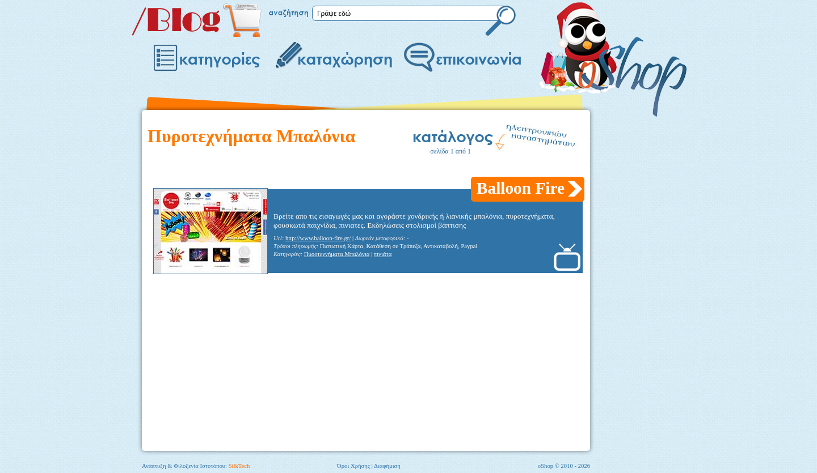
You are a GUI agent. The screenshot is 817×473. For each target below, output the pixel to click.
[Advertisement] (354, 169)
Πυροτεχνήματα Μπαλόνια (337, 254)
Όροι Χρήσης (353, 466)
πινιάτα (382, 254)
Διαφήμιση (387, 466)
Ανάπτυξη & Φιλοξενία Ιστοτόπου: (196, 466)
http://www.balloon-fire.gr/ (318, 238)
